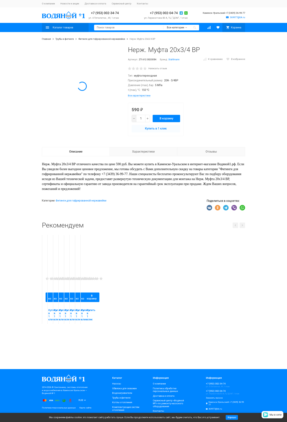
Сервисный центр (121, 3)
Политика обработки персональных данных (165, 390)
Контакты (142, 3)
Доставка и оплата (95, 3)
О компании (48, 3)
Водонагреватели (122, 393)
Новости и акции (69, 3)
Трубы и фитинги (64, 39)
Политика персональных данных (59, 408)
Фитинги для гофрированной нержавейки (101, 39)
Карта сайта (85, 408)
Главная (46, 39)
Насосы (116, 383)
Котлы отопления (122, 402)
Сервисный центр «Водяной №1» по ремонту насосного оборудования (168, 403)
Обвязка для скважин (124, 388)
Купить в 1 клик (156, 128)
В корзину (166, 118)
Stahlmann (174, 59)
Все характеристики (139, 95)
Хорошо (232, 417)
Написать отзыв (157, 68)
